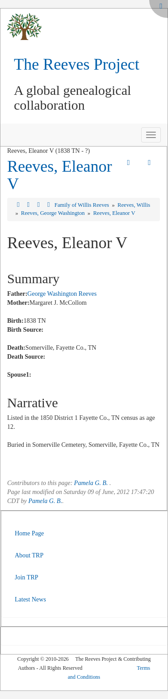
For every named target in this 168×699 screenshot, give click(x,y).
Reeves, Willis (133, 205)
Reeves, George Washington (53, 213)
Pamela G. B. (91, 483)
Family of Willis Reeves (82, 205)
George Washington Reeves (62, 293)
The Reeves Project (76, 64)
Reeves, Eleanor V (59, 175)
